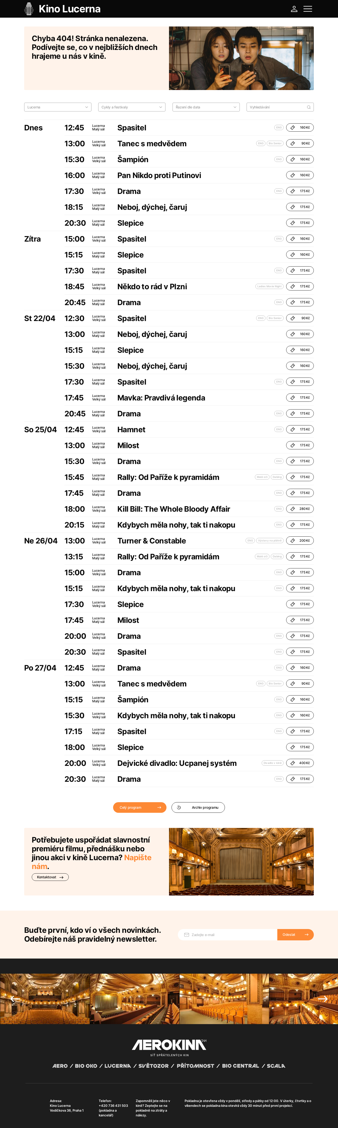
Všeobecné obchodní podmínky (48, 1118)
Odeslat (289, 905)
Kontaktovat (50, 855)
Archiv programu (197, 785)
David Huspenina (74, 1113)
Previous (15, 970)
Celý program (130, 785)
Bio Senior (275, 121)
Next (323, 970)
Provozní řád (130, 1118)
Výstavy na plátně (270, 518)
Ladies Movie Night (269, 264)
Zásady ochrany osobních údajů (96, 1118)
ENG (279, 105)
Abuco (44, 1113)
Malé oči (262, 454)
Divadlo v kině (273, 740)
